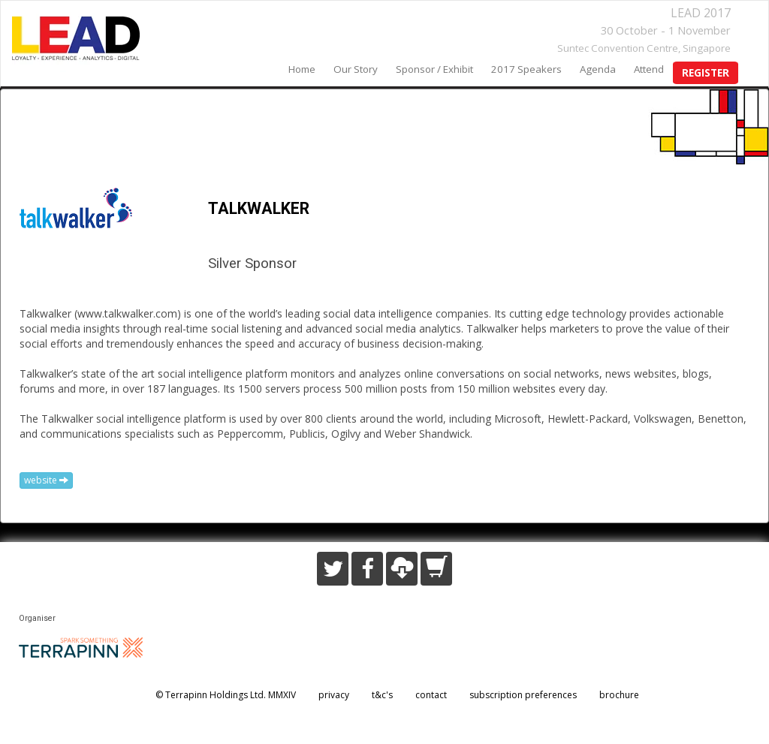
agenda (598, 69)
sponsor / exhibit (434, 69)
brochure (619, 694)
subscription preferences (523, 694)
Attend (649, 69)
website (46, 480)
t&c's (382, 694)
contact (431, 694)
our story (355, 69)
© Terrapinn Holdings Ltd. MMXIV (225, 694)
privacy (333, 694)
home (301, 69)
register (705, 73)
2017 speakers (526, 69)
